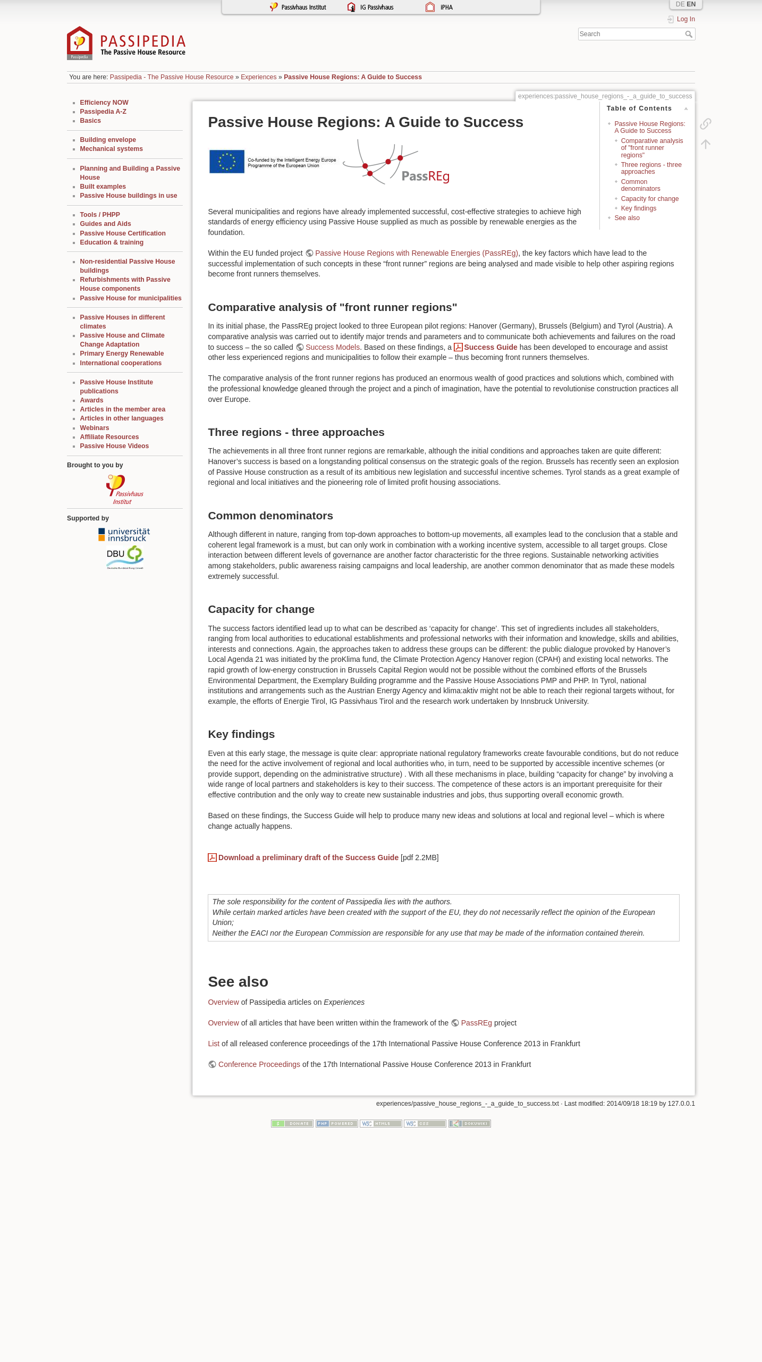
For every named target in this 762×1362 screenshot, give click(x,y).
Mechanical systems (111, 149)
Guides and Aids (105, 224)
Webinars (94, 428)
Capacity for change (650, 199)
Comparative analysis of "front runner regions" (652, 148)
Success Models (333, 347)
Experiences (258, 77)
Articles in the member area (123, 409)
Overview (223, 1002)
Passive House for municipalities (131, 298)
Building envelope (108, 140)
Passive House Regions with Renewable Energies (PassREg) (416, 253)
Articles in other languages (122, 418)
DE (680, 4)
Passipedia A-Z (103, 111)
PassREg (476, 1023)
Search (690, 34)
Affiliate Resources (109, 437)
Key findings (639, 208)
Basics (90, 120)
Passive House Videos (114, 446)
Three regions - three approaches (651, 168)
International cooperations (121, 363)
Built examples (103, 186)
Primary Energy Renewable (122, 353)
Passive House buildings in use (128, 195)
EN (691, 4)
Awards (92, 400)
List (213, 1043)
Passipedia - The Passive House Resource (172, 77)
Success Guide (490, 347)
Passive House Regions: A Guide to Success (353, 77)
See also (627, 218)
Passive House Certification (123, 233)
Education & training (112, 242)
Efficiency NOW (104, 102)
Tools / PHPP (100, 214)
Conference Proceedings (259, 1064)
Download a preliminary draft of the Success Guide (308, 857)
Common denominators (641, 185)
